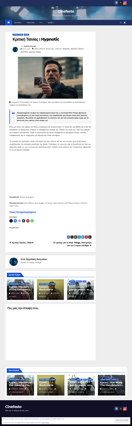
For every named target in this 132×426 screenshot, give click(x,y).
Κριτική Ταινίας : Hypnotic (36, 39)
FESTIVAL (31, 23)
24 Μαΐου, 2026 (77, 389)
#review (58, 49)
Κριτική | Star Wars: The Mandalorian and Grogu (111, 385)
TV (40, 23)
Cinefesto (66, 11)
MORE (50, 23)
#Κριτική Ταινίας (35, 52)
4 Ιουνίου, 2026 (17, 389)
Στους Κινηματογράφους (22, 212)
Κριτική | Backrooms (46, 288)
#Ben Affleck (39, 49)
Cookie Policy (45, 422)
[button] (121, 23)
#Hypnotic (50, 49)
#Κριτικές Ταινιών (77, 49)
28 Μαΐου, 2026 (47, 389)
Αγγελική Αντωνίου (30, 46)
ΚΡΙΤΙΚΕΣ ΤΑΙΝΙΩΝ (18, 34)
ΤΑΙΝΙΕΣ (26, 34)
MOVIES (17, 23)
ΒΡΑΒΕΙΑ (79, 281)
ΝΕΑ (84, 281)
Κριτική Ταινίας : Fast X (21, 242)
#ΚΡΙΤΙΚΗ (24, 52)
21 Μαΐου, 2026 (108, 389)
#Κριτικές (66, 49)
